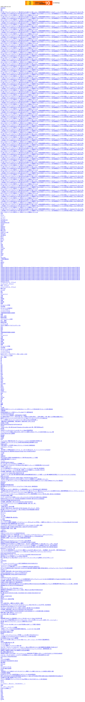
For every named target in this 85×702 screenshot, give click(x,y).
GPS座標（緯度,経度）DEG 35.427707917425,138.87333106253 (17, 501)
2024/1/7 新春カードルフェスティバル (10, 325)
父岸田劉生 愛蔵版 (5, 672)
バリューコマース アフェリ (8, 287)
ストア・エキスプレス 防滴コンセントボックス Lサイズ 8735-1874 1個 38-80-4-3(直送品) (24, 497)
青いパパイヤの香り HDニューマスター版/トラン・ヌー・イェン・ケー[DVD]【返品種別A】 (25, 639)
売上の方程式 (40, 13)
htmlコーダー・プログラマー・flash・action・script (14, 354)
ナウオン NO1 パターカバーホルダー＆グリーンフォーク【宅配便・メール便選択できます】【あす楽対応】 (29, 545)
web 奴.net (3, 235)
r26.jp (2, 225)
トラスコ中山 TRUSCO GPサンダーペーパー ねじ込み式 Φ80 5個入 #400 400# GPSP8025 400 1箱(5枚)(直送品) (29, 547)
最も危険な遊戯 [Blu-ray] (7, 651)
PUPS (2, 670)
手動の (2, 576)
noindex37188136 (5, 267)
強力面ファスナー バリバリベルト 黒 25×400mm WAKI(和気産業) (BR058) (20, 509)
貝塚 (2, 300)
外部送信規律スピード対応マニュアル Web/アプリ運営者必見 (17, 412)
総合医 (2, 428)
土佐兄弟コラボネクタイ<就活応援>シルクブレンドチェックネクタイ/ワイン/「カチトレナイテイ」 (27, 534)
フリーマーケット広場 (6, 319)
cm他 (2, 454)
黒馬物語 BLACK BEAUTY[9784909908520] (12, 585)
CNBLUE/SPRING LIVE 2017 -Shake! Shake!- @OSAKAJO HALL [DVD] (19, 477)
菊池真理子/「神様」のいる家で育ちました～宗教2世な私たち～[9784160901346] (22, 536)
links (2, 326)
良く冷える (78, 12)
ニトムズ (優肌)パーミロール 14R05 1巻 (11, 645)
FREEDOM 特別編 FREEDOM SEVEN (10, 500)
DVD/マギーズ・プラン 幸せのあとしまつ (12, 588)
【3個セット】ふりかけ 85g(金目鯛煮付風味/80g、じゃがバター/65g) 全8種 (20, 628)
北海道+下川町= (5, 423)
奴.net (2, 238)
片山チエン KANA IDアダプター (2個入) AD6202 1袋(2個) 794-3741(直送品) (20, 607)
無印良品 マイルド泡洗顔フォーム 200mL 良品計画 (14, 556)
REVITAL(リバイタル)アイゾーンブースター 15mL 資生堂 (16, 540)
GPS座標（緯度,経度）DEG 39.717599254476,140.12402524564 (17, 609)
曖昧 (2, 404)
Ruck (2, 601)
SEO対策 (3, 306)
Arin (2, 695)
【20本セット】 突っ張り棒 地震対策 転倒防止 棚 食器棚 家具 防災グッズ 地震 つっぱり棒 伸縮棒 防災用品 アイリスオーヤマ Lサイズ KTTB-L (38, 474)
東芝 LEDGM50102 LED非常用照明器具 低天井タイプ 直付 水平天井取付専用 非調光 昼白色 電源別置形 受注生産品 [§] (32, 676)
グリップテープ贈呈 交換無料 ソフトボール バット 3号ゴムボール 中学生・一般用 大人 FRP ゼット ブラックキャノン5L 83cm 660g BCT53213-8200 (39, 522)
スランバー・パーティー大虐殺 (9, 627)
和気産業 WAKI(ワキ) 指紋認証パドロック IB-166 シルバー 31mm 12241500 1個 (21, 618)
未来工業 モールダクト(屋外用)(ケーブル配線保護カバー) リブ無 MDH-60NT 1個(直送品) (24, 489)
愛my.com (3, 230)
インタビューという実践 (7, 630)
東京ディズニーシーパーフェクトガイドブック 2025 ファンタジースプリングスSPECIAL (24, 418)
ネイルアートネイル (6, 666)
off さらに (3, 512)
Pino (2, 665)
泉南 (2, 303)
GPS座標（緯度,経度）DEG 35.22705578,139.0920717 (14, 471)
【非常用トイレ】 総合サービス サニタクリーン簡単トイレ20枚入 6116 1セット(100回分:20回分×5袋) (27, 671)
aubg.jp (2, 262)
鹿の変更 (3, 662)
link (1, 9)
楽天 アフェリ (5, 285)
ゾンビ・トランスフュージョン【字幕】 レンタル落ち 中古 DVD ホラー (20, 635)
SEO (2, 292)
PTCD (2, 680)
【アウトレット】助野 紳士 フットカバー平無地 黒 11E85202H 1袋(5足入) (20, 566)
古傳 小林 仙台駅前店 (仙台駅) (8, 511)
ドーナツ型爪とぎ (5, 644)
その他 (2, 407)
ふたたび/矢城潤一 (5, 659)
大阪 (2, 295)
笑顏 (2, 685)
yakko (2, 247)
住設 (2, 213)
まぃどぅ (3, 218)
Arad (2, 693)
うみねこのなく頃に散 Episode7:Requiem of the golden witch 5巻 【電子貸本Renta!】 (22, 427)
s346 (2, 244)
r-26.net (2, 224)
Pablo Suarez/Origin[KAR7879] (8, 553)
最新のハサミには (33, 15)
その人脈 (3, 515)
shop (2, 264)
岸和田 (2, 298)
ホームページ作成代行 (6, 308)
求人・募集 (4, 320)
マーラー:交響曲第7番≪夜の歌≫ (9, 517)
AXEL (2, 696)
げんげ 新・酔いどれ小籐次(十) (9, 614)
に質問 (2, 594)
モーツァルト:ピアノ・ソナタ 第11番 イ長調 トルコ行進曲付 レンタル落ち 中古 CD (22, 469)
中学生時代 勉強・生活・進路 (8, 528)
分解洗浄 (3, 456)
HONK (2, 699)
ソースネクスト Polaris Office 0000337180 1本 (12, 473)
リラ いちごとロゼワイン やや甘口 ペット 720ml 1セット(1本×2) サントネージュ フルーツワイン (26, 551)
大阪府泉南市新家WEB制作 (8, 312)
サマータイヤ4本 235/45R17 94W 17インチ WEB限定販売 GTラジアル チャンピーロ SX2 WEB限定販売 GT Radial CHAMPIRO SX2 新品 (36, 579)
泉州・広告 (4, 316)
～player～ (3, 530)
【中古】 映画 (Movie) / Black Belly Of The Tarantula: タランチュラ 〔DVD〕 (20, 508)
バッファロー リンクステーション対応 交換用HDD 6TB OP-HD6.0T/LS (19, 563)
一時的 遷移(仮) (5, 259)
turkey (2, 253)
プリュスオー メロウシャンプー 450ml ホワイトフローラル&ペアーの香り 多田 (21, 525)
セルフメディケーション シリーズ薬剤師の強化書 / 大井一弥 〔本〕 (18, 503)
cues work (3, 257)
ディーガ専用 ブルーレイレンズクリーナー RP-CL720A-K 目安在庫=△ (19, 419)
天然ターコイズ (24, 15)
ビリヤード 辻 (4, 323)
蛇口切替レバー (65, 12)
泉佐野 (2, 302)
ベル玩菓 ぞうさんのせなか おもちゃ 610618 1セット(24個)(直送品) (18, 636)
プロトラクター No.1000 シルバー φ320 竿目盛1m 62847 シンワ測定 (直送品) (21, 624)
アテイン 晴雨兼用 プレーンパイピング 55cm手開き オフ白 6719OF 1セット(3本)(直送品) (24, 679)
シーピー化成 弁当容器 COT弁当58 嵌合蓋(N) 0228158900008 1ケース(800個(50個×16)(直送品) (25, 611)
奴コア (2, 239)
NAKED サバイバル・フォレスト (9, 577)
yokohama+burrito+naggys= (7, 462)
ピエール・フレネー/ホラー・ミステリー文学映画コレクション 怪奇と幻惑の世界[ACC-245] (25, 655)
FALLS (2, 487)
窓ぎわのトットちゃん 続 (8, 548)
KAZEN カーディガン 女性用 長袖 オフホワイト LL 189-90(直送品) (18, 674)
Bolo (2, 586)
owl (1, 252)
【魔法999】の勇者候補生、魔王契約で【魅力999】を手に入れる (18, 421)
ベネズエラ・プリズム (6, 446)
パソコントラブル (5, 311)
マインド (3, 216)
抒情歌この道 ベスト (6, 466)
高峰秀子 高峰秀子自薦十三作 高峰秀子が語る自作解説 (15, 650)
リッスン (3, 460)
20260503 (3, 8)
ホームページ (4, 294)
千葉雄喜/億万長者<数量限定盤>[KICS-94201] (12, 523)
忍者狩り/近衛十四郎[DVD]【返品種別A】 (12, 582)
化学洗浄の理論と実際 (6, 495)
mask (2, 255)
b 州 (2, 439)
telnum (2, 390)
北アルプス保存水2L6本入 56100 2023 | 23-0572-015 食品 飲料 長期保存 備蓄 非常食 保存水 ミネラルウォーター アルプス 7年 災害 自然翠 (36, 568)
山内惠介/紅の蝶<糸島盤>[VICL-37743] (11, 677)
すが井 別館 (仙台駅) (6, 668)
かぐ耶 (2, 12)
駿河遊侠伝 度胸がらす (7, 632)
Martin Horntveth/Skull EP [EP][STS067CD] (11, 424)
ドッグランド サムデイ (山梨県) (9, 565)
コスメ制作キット (15, 15)
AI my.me (3, 221)
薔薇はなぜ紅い (5, 591)
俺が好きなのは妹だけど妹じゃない (28, 12)
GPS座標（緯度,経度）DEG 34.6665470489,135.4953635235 (16, 580)
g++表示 (3, 519)
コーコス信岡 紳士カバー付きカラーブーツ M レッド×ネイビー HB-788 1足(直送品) (22, 468)
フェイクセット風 (49, 13)
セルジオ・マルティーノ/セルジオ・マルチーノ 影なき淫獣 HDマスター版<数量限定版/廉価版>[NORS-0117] (29, 647)
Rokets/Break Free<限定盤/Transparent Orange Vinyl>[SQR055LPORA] (18, 451)
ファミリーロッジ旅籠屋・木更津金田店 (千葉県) (14, 415)
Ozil (2, 689)
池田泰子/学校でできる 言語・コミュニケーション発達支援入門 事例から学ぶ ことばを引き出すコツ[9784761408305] (31, 653)
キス (2, 559)
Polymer (3, 435)
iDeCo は (3, 664)
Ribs (2, 617)
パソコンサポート (5, 309)
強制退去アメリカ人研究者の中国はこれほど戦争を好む (68, 13)
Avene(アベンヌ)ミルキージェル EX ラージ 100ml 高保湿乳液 (17, 430)
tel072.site (3, 233)
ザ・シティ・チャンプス (7, 686)
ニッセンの (58, 12)
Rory (2, 600)
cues (2, 395)
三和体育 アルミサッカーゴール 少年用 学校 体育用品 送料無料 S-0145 (19, 442)
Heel (2, 691)
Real (2, 615)
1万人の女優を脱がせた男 (7, 642)
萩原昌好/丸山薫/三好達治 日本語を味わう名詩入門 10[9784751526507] (19, 526)
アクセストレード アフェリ (8, 282)
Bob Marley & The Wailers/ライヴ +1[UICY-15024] (13, 606)
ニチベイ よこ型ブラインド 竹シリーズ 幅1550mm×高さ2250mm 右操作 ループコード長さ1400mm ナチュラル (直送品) (32, 480)
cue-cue (2, 397)
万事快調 (3, 410)
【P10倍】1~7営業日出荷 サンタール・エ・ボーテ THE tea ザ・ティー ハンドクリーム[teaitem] (25, 449)
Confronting (3, 560)
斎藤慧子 (34, 13)
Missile (2, 597)
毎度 (2, 314)
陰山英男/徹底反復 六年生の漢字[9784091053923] (13, 574)
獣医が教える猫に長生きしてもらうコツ (11, 612)
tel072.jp (3, 228)
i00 (1, 394)
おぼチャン (4, 391)
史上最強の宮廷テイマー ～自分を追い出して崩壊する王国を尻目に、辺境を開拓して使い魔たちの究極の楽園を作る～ (32, 416)
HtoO (2, 539)
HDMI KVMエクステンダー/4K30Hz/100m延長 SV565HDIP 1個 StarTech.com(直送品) (22, 498)
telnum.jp (3, 226)
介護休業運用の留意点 (44, 12)
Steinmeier (72, 12)
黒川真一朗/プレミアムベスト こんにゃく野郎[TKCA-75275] (16, 621)
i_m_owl (3, 248)
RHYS (2, 623)
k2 (1, 243)
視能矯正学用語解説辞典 (7, 484)
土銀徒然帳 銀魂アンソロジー (8, 459)
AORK (2, 437)
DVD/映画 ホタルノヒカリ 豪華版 (9, 638)
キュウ (2, 215)
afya (2, 562)
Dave (2, 448)
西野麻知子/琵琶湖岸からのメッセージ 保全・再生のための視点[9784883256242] (22, 589)
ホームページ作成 (5, 305)
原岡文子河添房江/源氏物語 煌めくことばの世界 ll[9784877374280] (18, 542)
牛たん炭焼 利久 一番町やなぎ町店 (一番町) (12, 603)
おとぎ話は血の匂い (6, 520)
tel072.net (3, 229)
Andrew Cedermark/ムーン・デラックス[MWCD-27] (14, 572)
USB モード (4, 569)
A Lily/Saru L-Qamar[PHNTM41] (9, 656)
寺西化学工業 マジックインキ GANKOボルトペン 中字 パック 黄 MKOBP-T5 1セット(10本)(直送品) (27, 409)
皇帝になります (5, 476)
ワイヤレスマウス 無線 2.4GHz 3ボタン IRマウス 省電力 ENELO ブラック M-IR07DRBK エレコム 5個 (27, 432)
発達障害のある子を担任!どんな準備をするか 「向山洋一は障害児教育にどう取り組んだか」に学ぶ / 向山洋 (29, 543)
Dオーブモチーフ (5, 15)
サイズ (2, 514)
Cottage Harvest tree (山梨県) (8, 433)
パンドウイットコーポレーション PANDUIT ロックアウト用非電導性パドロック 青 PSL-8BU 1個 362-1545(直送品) (31, 494)
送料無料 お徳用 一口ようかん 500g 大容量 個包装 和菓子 (16, 537)
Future (2, 641)
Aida (2, 692)
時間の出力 (4, 531)
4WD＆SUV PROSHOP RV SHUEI (9, 660)
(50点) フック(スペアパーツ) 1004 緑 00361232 (13, 533)
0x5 (1, 400)
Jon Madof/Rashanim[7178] (7, 413)
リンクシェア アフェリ (7, 283)
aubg (2, 398)
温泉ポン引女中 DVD (6, 596)
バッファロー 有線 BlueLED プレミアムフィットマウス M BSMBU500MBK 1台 (21, 440)
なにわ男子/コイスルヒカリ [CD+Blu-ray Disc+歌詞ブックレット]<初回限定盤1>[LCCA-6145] (25, 465)
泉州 (2, 297)
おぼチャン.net (4, 232)
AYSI (2, 697)
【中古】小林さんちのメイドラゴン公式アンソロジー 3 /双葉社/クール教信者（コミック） (25, 479)
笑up (2, 260)
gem (2, 251)
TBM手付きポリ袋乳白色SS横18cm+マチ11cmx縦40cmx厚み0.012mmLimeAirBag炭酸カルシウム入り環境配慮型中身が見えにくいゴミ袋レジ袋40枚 (39, 583)
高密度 (2, 436)
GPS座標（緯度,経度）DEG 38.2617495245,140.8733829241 (16, 571)
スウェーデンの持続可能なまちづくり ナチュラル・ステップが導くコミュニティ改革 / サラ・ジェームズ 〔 (29, 620)
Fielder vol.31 (4, 444)
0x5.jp (2, 387)
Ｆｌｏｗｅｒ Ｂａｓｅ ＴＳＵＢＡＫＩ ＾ (13, 683)
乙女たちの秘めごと (6, 688)
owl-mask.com (4, 220)
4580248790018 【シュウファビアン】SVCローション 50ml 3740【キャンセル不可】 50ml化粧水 (26, 604)
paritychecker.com (5, 222)
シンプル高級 (4, 505)
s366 (2, 245)
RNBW (2, 633)
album (2, 626)
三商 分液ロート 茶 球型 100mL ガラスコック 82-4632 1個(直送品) (18, 445)
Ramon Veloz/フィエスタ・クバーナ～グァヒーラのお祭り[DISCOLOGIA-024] (21, 554)
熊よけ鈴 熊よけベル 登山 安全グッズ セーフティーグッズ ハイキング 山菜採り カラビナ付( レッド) (27, 557)
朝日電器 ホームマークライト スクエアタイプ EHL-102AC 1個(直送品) (19, 486)
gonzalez (3, 483)
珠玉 (2, 241)
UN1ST (2, 425)
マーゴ (2, 682)
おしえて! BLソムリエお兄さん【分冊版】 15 (12, 463)
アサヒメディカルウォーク (11, 12)
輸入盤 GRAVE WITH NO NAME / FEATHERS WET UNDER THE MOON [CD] (21, 593)
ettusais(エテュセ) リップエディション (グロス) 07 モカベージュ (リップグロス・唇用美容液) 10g (26, 648)
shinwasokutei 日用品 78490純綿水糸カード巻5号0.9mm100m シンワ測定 (19, 457)
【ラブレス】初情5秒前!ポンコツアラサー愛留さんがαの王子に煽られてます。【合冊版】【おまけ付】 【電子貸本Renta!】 (33, 550)
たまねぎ (52, 12)
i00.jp (2, 263)
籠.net (2, 236)
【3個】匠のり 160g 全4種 (7, 506)
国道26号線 (4, 317)
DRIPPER (3, 482)
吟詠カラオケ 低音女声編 (7, 599)
